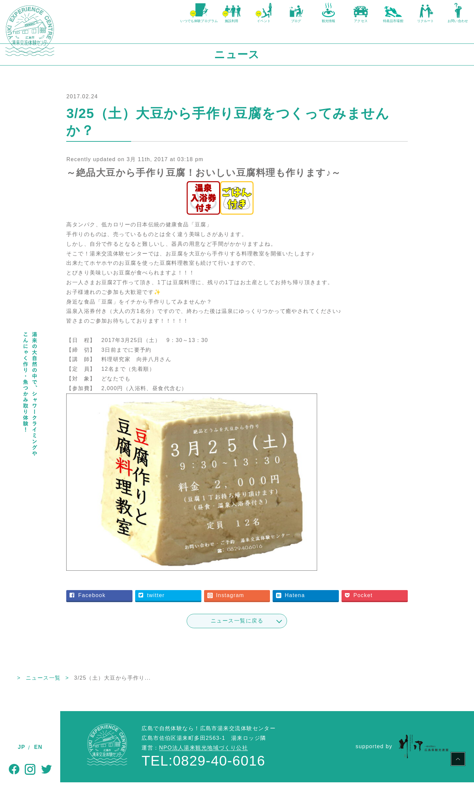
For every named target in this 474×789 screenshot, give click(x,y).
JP (21, 747)
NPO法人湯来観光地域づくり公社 (203, 754)
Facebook (136, 602)
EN (38, 747)
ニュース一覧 (103, 684)
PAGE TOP (458, 760)
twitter (193, 602)
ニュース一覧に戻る (267, 627)
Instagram (259, 602)
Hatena (317, 602)
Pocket (378, 602)
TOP (66, 684)
